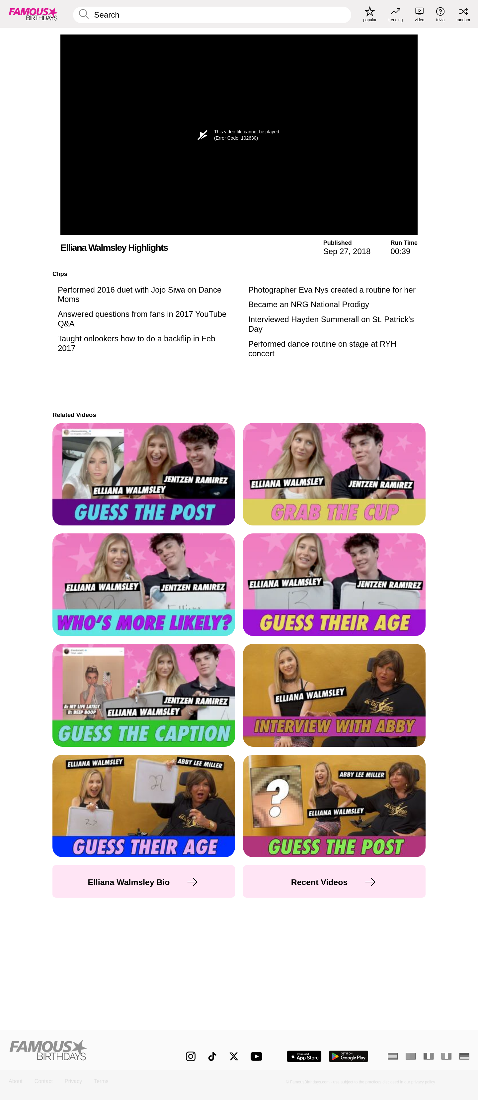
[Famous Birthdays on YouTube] (258, 1056)
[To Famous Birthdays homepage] (33, 14)
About (16, 1081)
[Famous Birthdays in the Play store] (348, 1056)
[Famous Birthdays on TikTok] (212, 1056)
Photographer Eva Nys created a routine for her (332, 289)
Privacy (73, 1081)
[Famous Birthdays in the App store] (304, 1056)
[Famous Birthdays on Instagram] (191, 1056)
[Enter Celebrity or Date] (212, 15)
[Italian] (446, 1056)
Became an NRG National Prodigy (308, 304)
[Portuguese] (411, 1056)
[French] (429, 1056)
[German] (464, 1056)
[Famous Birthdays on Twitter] (234, 1056)
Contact (44, 1081)
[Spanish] (393, 1056)
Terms (101, 1081)
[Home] (84, 1051)
